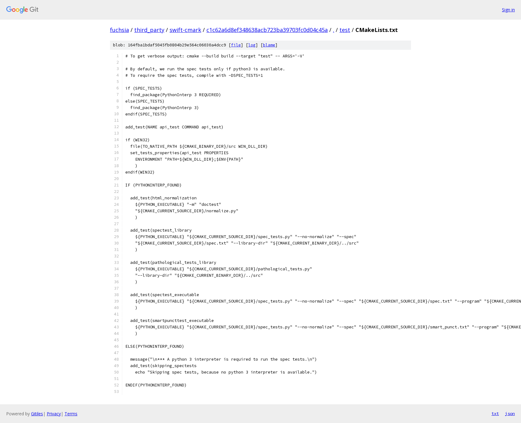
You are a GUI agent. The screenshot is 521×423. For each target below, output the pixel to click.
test (344, 29)
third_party (149, 29)
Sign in (508, 10)
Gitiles (37, 414)
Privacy (54, 414)
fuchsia (119, 29)
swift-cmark (185, 29)
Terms (71, 414)
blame (269, 45)
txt (495, 413)
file (236, 45)
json (510, 413)
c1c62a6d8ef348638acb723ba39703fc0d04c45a (267, 29)
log (252, 45)
